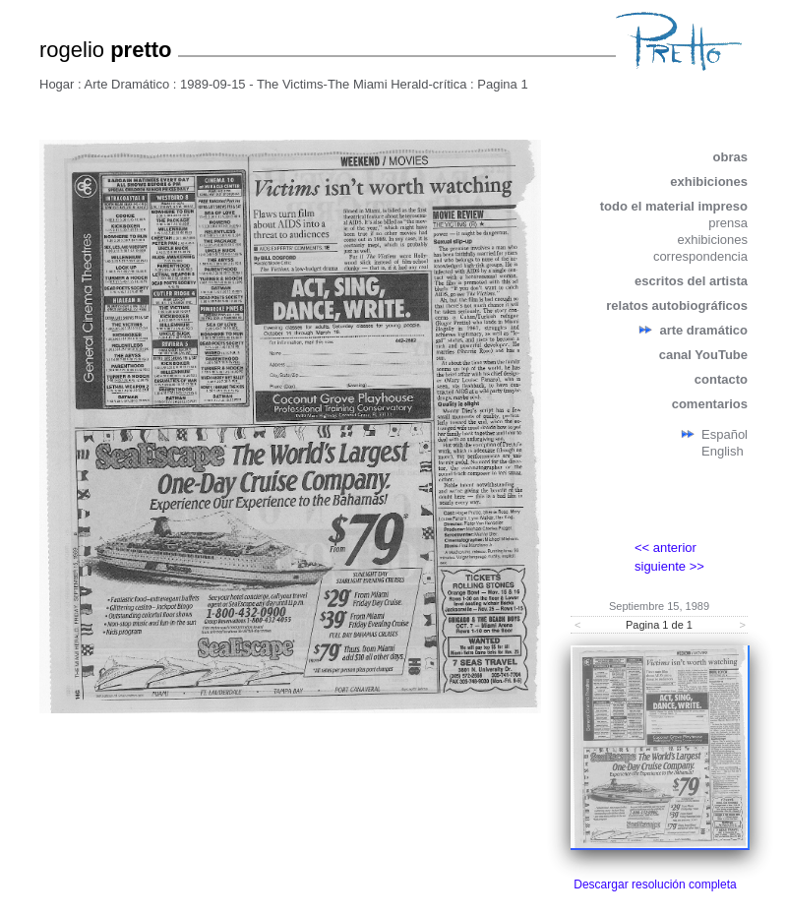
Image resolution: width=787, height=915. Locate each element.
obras (730, 157)
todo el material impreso (674, 206)
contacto (721, 379)
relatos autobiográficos (677, 305)
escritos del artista (691, 281)
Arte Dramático (127, 84)
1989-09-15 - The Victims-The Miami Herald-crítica (323, 84)
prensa (728, 222)
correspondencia (700, 256)
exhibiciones (709, 181)
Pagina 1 (502, 84)
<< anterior (665, 547)
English (722, 451)
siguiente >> (669, 566)
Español (724, 434)
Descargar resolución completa (655, 884)
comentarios (710, 403)
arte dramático (703, 330)
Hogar (56, 84)
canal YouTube (703, 354)
